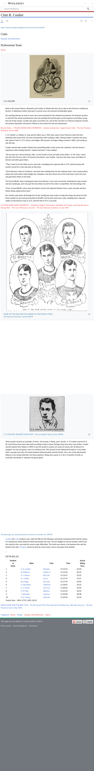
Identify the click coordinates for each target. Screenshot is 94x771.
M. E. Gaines (26, 597)
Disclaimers (33, 626)
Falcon (3, 50)
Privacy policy (6, 626)
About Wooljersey (20, 626)
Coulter (8, 539)
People (19, 615)
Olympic (46, 569)
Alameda (46, 597)
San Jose (46, 581)
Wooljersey (16, 3)
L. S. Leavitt (25, 588)
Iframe (12, 615)
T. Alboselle (25, 594)
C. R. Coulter (26, 569)
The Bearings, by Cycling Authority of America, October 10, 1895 (26, 534)
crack (17, 539)
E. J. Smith (25, 578)
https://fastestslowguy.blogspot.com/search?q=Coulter (22, 27)
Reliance (46, 591)
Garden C (47, 572)
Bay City (46, 575)
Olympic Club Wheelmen (10, 39)
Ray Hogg (24, 581)
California (47, 585)
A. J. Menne (25, 575)
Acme (45, 578)
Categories (5, 615)
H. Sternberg (26, 585)
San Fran (46, 588)
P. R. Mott (24, 591)
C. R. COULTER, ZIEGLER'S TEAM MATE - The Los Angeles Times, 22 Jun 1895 (33, 434)
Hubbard (23, 547)
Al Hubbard (25, 572)
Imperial (46, 594)
